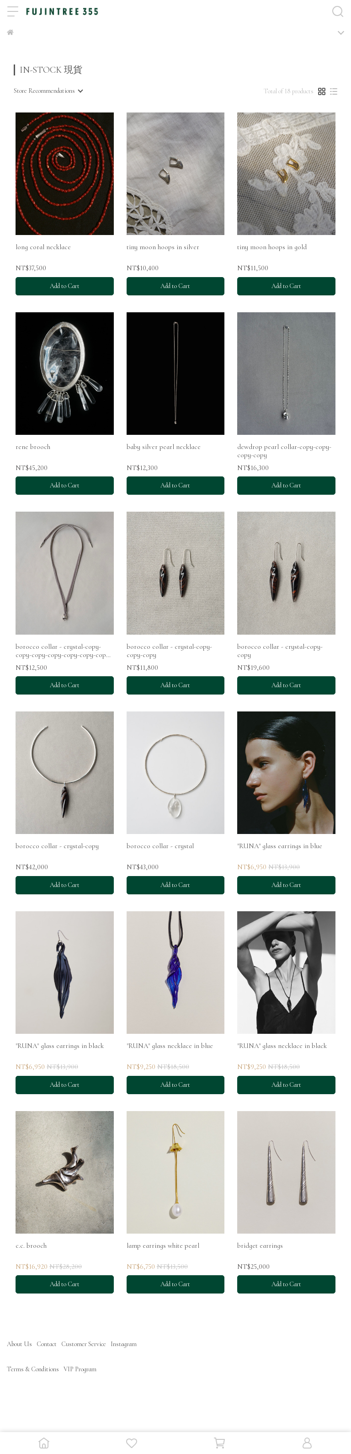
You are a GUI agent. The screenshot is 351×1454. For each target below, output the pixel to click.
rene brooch (33, 447)
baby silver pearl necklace (164, 447)
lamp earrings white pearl (163, 1245)
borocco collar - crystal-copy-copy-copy (169, 650)
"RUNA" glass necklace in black (282, 1046)
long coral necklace (43, 247)
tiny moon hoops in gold (272, 247)
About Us (19, 1344)
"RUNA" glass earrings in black (60, 1046)
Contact (47, 1344)
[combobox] (48, 91)
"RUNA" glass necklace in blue (170, 1046)
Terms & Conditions (33, 1369)
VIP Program (80, 1369)
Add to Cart (65, 286)
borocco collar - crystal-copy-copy (280, 650)
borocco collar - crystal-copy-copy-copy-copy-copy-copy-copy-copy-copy (64, 650)
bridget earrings (260, 1245)
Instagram (124, 1344)
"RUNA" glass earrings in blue (279, 846)
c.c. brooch (31, 1245)
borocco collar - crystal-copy (57, 846)
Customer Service (83, 1344)
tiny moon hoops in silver (163, 247)
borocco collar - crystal (160, 846)
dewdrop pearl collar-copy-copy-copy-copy (284, 451)
